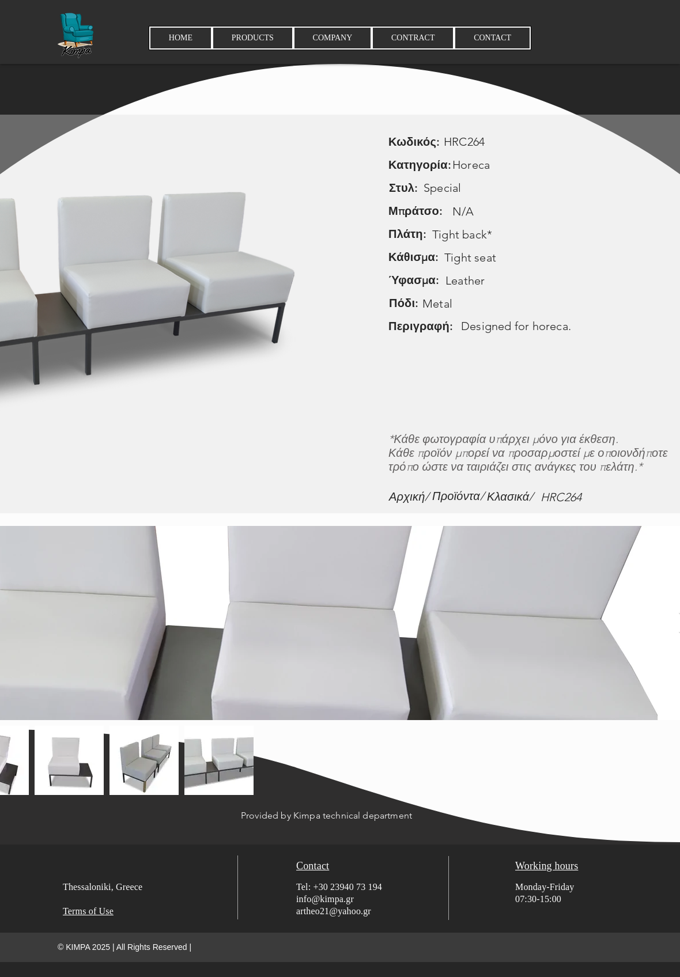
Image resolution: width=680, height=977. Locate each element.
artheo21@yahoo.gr (333, 911)
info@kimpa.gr (325, 899)
